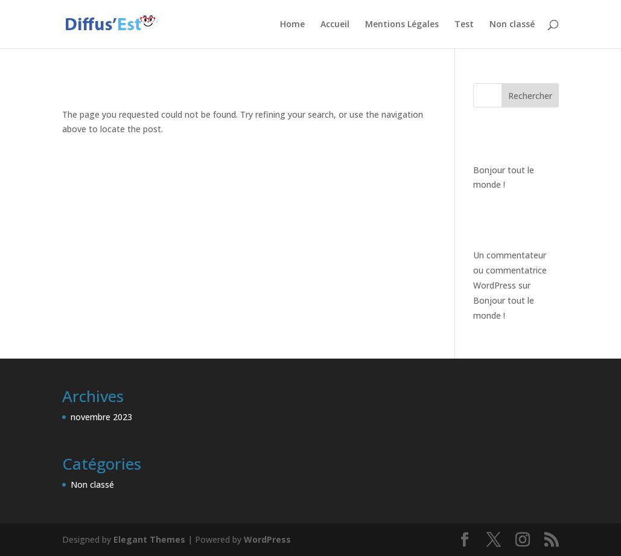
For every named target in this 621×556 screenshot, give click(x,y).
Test (464, 25)
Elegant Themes (149, 539)
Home (292, 25)
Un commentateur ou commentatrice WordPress (510, 270)
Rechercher (530, 95)
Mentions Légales (402, 25)
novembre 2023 (101, 417)
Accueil (334, 25)
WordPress (267, 539)
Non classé (512, 25)
